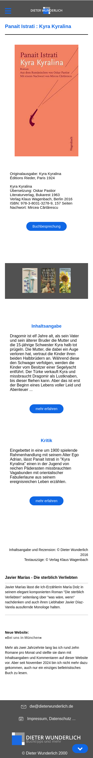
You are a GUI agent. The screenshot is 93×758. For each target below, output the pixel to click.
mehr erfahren (47, 409)
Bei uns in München (23, 638)
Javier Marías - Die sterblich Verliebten (41, 577)
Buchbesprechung (46, 226)
